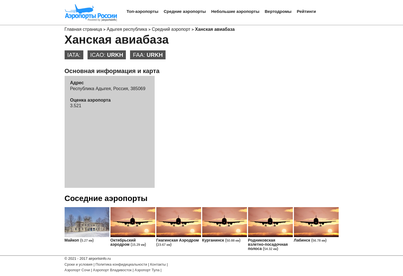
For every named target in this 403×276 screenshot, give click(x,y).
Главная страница (83, 29)
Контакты (158, 264)
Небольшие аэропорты (235, 11)
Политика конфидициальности (121, 264)
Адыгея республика (127, 29)
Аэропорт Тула (147, 270)
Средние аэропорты (185, 11)
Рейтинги (306, 11)
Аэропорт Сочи (77, 270)
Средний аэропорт (171, 29)
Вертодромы (278, 11)
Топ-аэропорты (143, 11)
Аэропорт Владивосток (112, 270)
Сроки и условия (79, 264)
